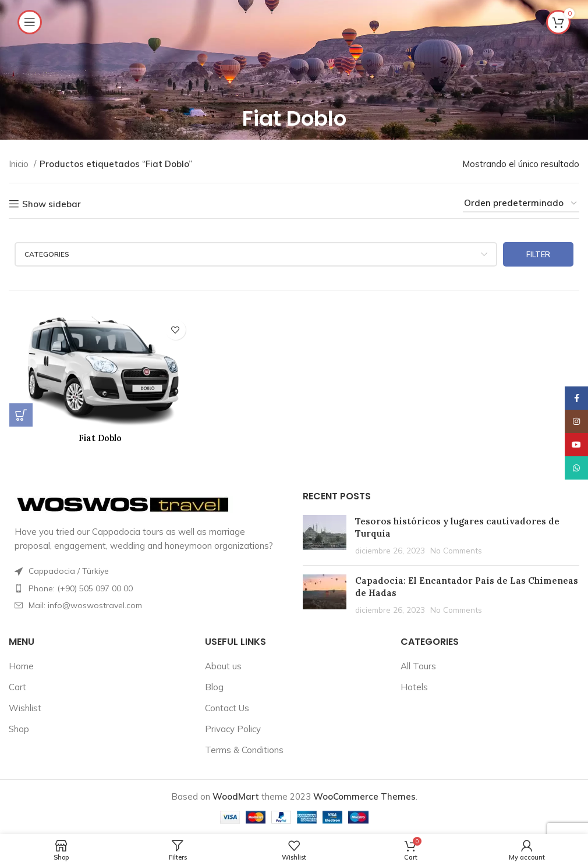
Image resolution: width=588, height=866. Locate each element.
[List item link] (147, 587)
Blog (214, 685)
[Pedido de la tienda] (521, 203)
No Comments (456, 549)
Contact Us (227, 706)
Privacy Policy (233, 727)
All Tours (418, 664)
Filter (538, 254)
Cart (17, 685)
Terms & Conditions (244, 748)
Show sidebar (51, 203)
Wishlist (25, 706)
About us (223, 664)
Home (21, 664)
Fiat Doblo (99, 437)
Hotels (414, 685)
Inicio (20, 163)
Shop (19, 727)
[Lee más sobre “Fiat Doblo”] (20, 415)
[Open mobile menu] (30, 22)
